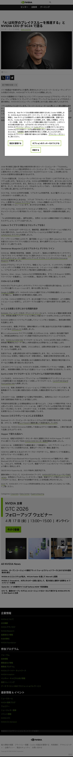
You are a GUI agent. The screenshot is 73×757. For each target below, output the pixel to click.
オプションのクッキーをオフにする (45, 143)
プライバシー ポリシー (23, 127)
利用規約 (20, 132)
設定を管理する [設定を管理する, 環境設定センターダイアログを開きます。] (15, 143)
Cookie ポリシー (39, 127)
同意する (35, 150)
